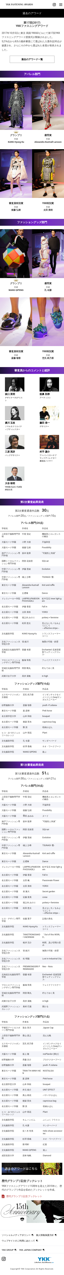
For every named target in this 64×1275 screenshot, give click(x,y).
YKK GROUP (8, 1250)
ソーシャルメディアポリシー (16, 1235)
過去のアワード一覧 (32, 59)
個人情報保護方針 (45, 1235)
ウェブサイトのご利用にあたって (18, 1240)
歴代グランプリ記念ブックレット (22, 1196)
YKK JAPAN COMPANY (30, 1250)
